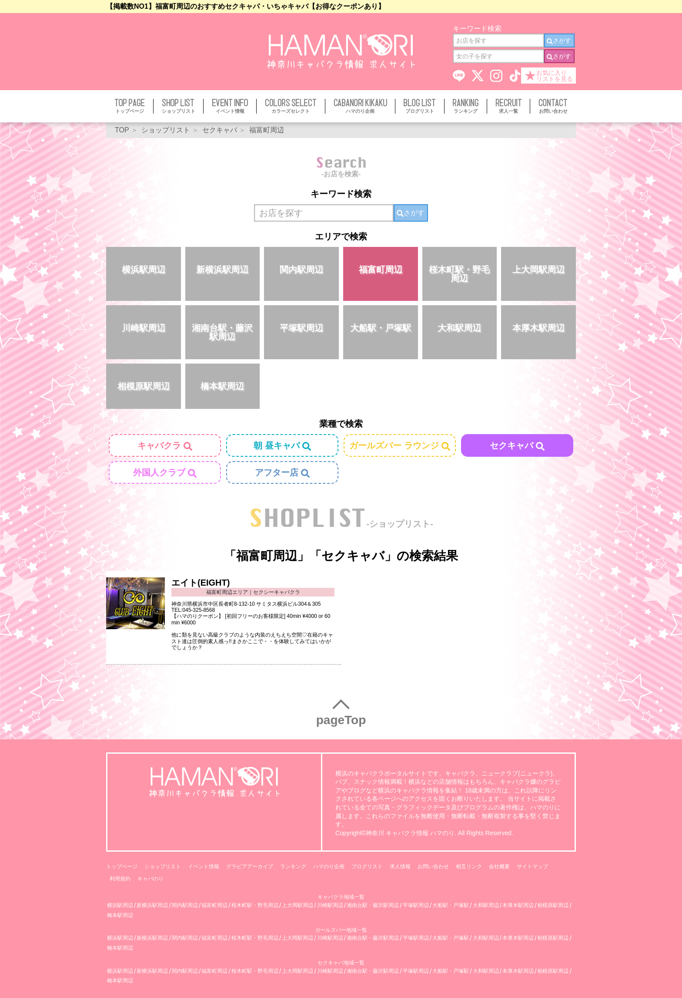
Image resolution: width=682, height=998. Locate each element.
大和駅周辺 (459, 328)
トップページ (121, 866)
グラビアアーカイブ (249, 866)
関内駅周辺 (301, 269)
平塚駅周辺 (301, 328)
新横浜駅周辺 (222, 269)
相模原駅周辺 (143, 386)
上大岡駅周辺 (538, 269)
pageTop (341, 720)
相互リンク (469, 866)
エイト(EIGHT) (200, 582)
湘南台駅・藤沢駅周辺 (222, 332)
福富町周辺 (380, 269)
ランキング (293, 866)
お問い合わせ (433, 866)
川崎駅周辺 (143, 328)
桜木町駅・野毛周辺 (459, 274)
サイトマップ (532, 866)
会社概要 (499, 866)
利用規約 (120, 878)
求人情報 (400, 866)
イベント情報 (203, 866)
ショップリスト (162, 866)
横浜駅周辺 (143, 269)
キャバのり (150, 878)
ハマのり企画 (328, 866)
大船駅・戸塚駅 (380, 328)
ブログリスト (367, 866)
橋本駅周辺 (222, 386)
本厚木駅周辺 (538, 328)
